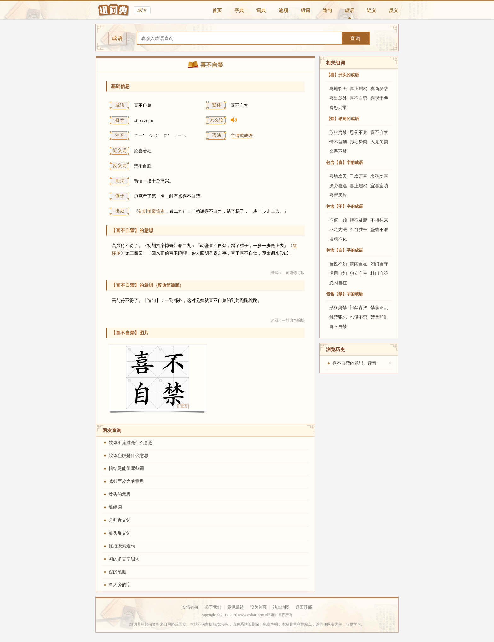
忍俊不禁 (358, 132)
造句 (327, 10)
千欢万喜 (358, 176)
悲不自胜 (143, 166)
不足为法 (338, 229)
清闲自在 (358, 264)
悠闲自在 (338, 283)
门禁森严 (358, 307)
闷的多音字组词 (124, 559)
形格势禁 (338, 132)
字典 (239, 10)
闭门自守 (379, 264)
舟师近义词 (120, 520)
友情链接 (190, 607)
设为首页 (258, 607)
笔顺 (283, 10)
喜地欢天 (338, 88)
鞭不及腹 (358, 220)
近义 (371, 10)
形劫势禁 (358, 142)
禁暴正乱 (379, 307)
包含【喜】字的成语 (344, 162)
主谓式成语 (242, 135)
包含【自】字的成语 (344, 250)
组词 (305, 10)
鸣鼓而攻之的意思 (126, 481)
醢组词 (115, 507)
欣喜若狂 (143, 150)
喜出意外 (338, 98)
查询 (355, 38)
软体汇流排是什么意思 (131, 442)
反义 (393, 10)
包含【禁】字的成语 (344, 294)
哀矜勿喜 (379, 176)
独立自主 (358, 273)
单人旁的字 (120, 584)
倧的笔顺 (117, 572)
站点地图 (281, 607)
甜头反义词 (120, 533)
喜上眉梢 (358, 88)
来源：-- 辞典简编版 (288, 320)
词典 (261, 10)
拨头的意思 (120, 494)
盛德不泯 (379, 229)
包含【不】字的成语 (344, 206)
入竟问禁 (379, 142)
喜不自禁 (358, 98)
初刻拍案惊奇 (151, 211)
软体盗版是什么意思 (128, 455)
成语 (349, 10)
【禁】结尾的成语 (342, 118)
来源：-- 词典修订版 (288, 272)
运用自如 (338, 273)
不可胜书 (358, 229)
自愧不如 (338, 264)
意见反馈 (235, 607)
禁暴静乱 (379, 317)
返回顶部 (304, 607)
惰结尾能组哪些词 (126, 468)
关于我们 (213, 607)
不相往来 (379, 220)
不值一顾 (338, 220)
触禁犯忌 (338, 317)
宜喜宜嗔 (379, 185)
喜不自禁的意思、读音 (354, 363)
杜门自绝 (379, 273)
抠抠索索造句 (122, 546)
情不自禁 (338, 142)
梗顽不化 (338, 239)
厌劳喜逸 (338, 185)
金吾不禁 (338, 151)
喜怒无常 (338, 107)
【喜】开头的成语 (342, 74)
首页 (217, 10)
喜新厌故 (379, 88)
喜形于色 (379, 98)
